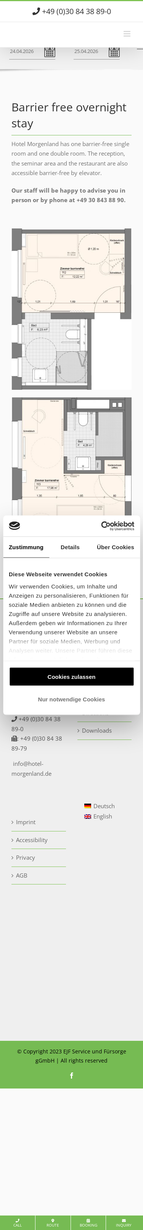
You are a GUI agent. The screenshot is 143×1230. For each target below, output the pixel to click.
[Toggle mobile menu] (128, 34)
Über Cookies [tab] (115, 547)
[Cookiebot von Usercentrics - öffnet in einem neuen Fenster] (101, 526)
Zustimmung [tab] (26, 547)
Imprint (25, 822)
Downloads (97, 730)
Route (53, 1223)
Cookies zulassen (72, 677)
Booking (88, 1223)
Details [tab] (70, 547)
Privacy (25, 857)
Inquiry (124, 1223)
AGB (21, 875)
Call (17, 1223)
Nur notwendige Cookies (71, 699)
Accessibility (32, 840)
